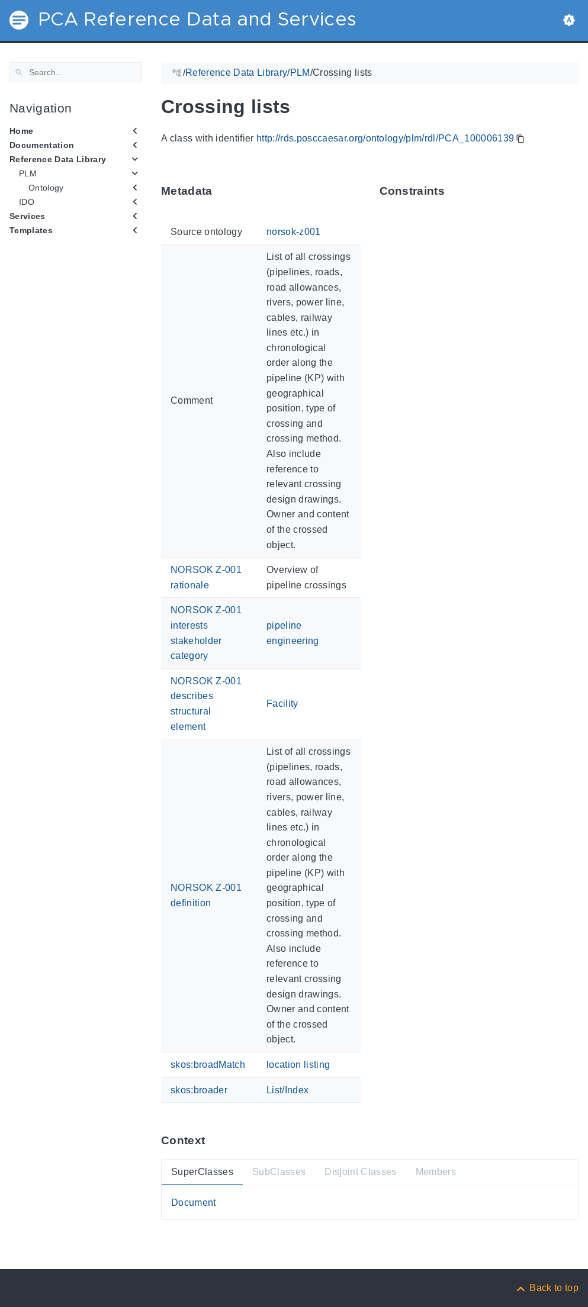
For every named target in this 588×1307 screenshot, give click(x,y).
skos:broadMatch (208, 1065)
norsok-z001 (293, 232)
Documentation (41, 145)
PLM (28, 173)
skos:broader (199, 1089)
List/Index (287, 1089)
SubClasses (279, 1172)
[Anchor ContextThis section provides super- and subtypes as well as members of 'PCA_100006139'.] (214, 1140)
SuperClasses (202, 1172)
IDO (26, 202)
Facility (282, 703)
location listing (298, 1065)
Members (436, 1172)
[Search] (75, 72)
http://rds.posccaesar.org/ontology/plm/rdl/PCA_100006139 (385, 138)
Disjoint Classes (360, 1172)
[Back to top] (547, 1288)
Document (193, 1202)
